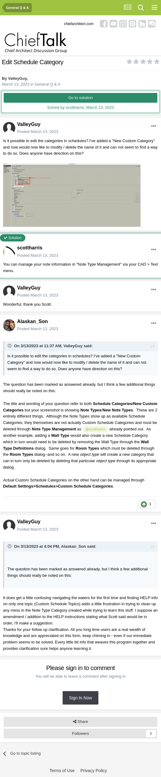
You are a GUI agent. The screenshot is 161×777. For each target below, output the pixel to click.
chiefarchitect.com (78, 24)
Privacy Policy (93, 770)
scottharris (29, 247)
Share (80, 721)
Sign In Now (80, 697)
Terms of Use (62, 770)
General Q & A (47, 84)
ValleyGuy (17, 78)
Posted (37, 131)
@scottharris (95, 429)
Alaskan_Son (32, 321)
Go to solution (80, 97)
